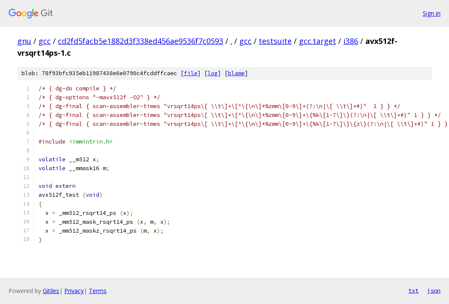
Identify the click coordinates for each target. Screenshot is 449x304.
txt (413, 290)
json (434, 290)
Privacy (74, 291)
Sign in (432, 13)
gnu (24, 41)
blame (236, 73)
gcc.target (317, 41)
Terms (98, 291)
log (213, 73)
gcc (44, 41)
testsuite (275, 41)
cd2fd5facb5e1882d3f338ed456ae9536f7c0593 (140, 41)
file (190, 73)
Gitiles (51, 291)
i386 (350, 41)
